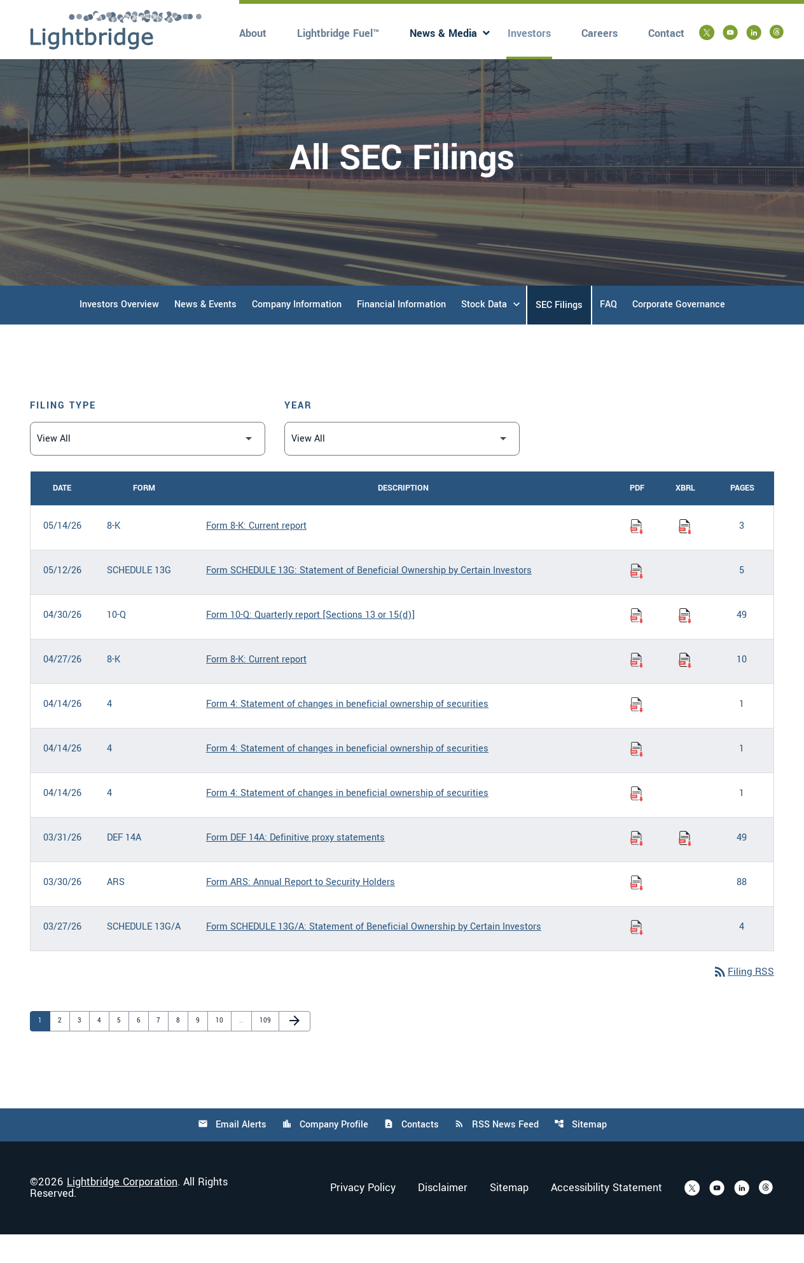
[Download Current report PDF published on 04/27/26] (636, 687)
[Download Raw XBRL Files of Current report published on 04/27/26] (685, 687)
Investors (529, 33)
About (253, 33)
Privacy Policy (363, 1216)
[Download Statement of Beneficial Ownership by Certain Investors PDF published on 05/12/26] (636, 598)
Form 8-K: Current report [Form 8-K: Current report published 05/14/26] (256, 554)
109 (266, 1049)
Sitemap (581, 1153)
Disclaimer (443, 1216)
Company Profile (324, 1153)
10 (222, 1049)
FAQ (608, 332)
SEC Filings (559, 333)
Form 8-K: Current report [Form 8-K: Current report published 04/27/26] (256, 687)
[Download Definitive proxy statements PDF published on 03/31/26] (636, 866)
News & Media (443, 33)
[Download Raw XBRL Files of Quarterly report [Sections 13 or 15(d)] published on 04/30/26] (685, 643)
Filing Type (63, 433)
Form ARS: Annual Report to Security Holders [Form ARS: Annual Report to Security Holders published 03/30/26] (300, 910)
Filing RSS (742, 1000)
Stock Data (484, 332)
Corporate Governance (678, 332)
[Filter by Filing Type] (147, 467)
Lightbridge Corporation (122, 1210)
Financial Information (401, 332)
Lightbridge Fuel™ (338, 33)
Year (298, 433)
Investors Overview (119, 332)
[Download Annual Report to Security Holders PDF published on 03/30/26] (636, 910)
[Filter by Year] (402, 467)
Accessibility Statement (606, 1216)
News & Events (205, 332)
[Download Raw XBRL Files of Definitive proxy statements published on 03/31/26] (685, 866)
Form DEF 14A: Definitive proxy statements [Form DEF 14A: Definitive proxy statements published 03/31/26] (295, 865)
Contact (666, 33)
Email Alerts (231, 1153)
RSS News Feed (497, 1153)
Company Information (297, 332)
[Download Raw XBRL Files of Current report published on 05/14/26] (685, 554)
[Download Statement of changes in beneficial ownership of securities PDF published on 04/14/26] (636, 732)
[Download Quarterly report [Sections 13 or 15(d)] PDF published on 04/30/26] (636, 643)
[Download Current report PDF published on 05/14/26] (636, 554)
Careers (599, 33)
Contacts (411, 1153)
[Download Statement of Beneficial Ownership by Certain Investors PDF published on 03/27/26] (636, 955)
